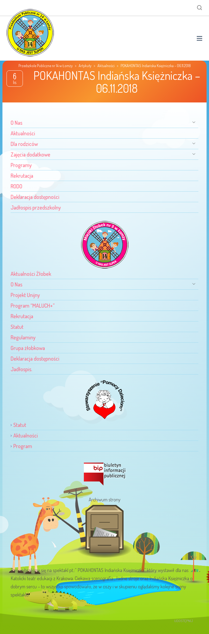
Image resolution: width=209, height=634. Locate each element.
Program (22, 445)
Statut (17, 326)
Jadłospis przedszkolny (36, 207)
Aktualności (23, 133)
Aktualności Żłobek (31, 273)
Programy (21, 164)
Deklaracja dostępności (35, 196)
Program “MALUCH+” (33, 305)
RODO (16, 186)
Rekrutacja (22, 175)
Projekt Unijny (25, 294)
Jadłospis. (21, 369)
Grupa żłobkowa (28, 347)
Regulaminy (23, 337)
